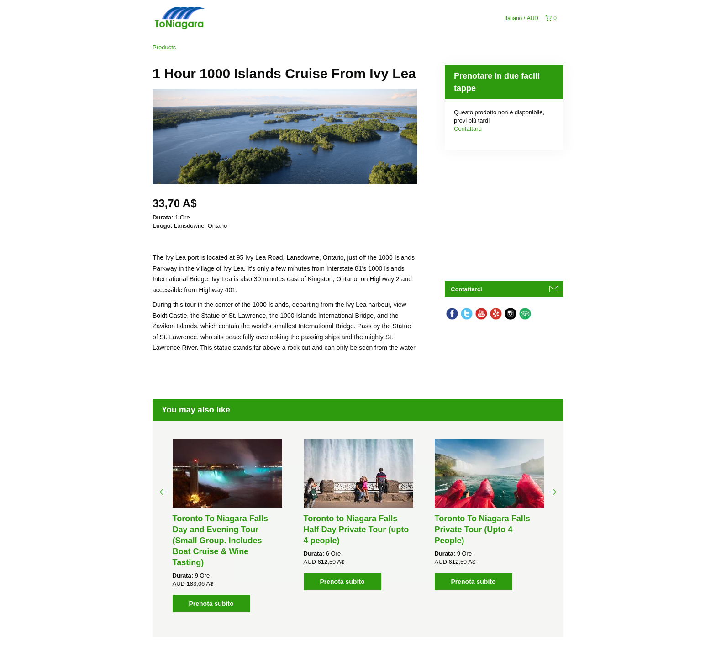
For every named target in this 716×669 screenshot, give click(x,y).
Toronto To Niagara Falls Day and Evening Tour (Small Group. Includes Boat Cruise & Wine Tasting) (220, 540)
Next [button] (553, 491)
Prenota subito (211, 603)
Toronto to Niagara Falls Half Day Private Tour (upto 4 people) (356, 529)
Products (164, 47)
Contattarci (468, 128)
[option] (227, 526)
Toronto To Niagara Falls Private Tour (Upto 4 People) (482, 529)
